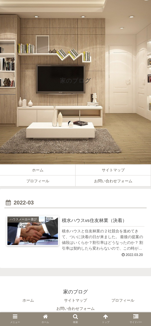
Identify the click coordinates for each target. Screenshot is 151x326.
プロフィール (122, 300)
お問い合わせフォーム (75, 308)
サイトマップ (75, 300)
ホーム (28, 300)
